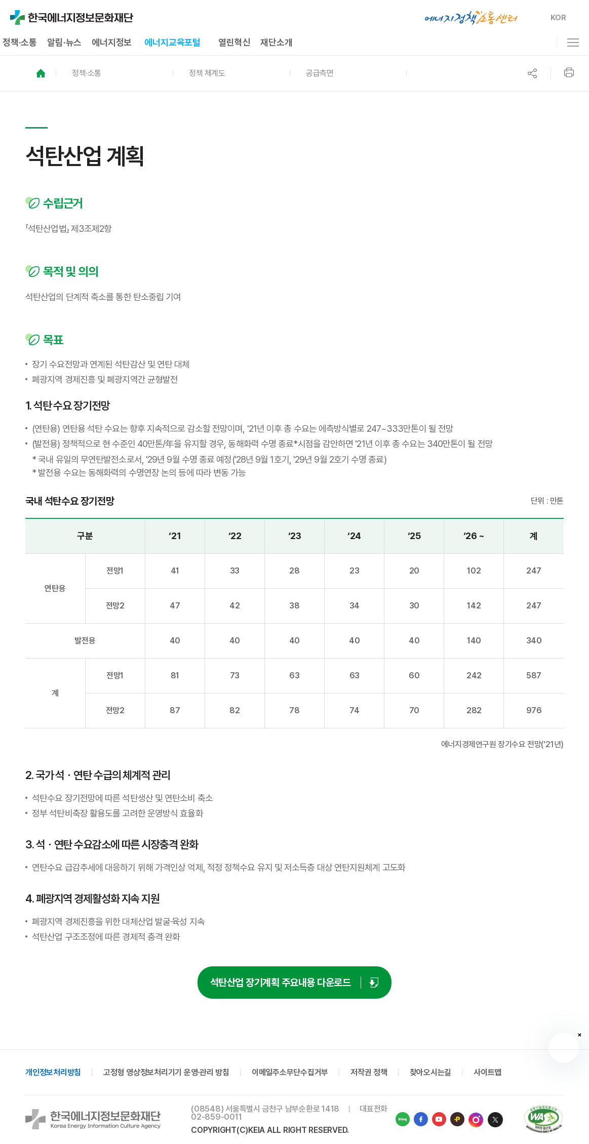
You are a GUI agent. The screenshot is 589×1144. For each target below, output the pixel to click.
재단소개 (276, 42)
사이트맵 (487, 1072)
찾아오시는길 (431, 1072)
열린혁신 (234, 42)
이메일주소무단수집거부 (290, 1072)
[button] (114, 73)
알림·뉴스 (64, 42)
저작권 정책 (368, 1072)
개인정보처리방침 (53, 1072)
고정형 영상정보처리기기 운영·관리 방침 (166, 1072)
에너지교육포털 (172, 42)
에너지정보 (112, 42)
